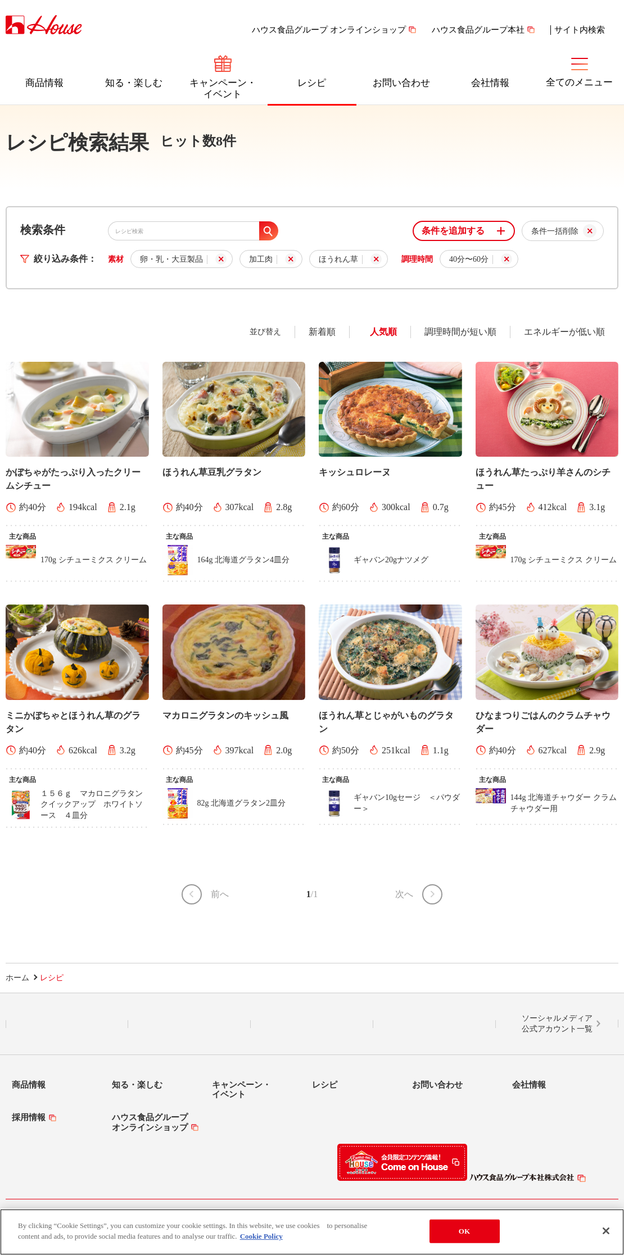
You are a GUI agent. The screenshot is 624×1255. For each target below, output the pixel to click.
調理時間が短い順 (460, 332)
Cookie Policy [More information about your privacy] (261, 1237)
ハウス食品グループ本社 (478, 29)
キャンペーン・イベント (222, 88)
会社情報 (490, 83)
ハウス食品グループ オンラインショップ (329, 29)
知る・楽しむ (133, 83)
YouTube (434, 1024)
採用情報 (29, 1117)
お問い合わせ (401, 83)
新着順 (322, 332)
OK (464, 1231)
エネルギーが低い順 (564, 332)
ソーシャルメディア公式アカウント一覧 (557, 1024)
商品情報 (44, 83)
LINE (67, 1024)
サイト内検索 (579, 29)
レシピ (311, 83)
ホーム (17, 978)
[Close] (606, 1230)
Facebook (312, 1024)
